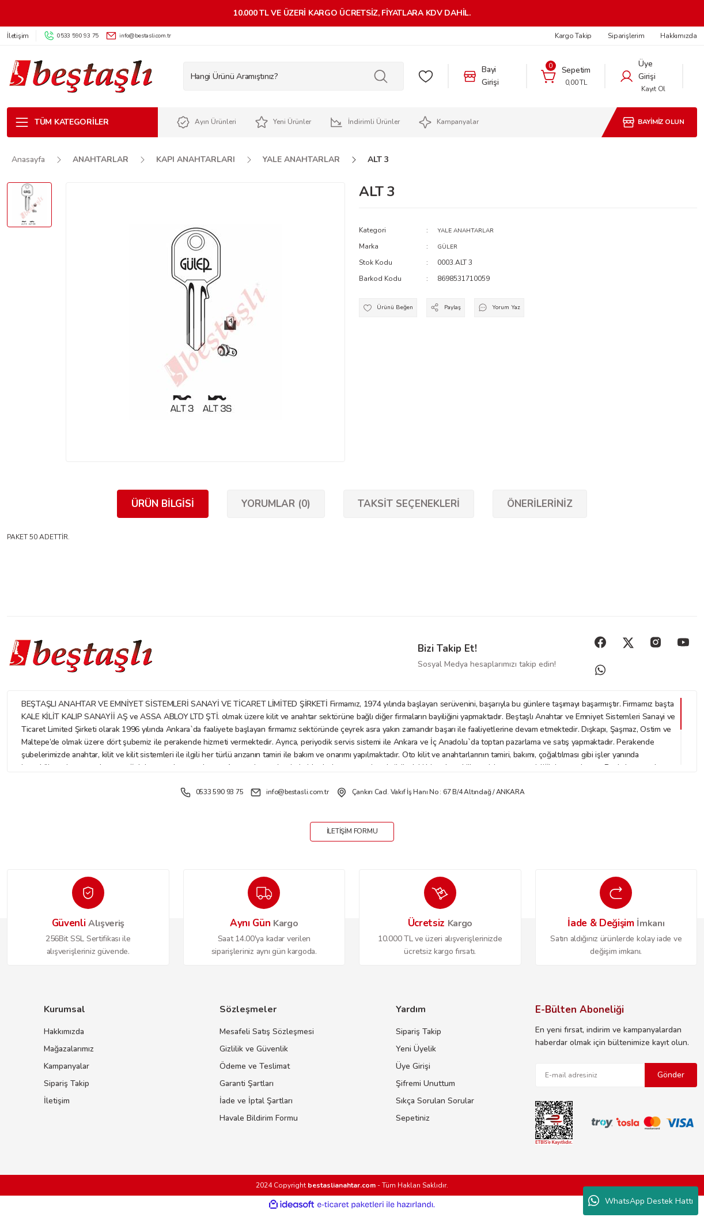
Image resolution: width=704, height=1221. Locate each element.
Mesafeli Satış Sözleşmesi (266, 1039)
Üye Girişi (413, 1074)
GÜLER (448, 246)
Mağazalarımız (69, 1056)
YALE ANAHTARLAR (469, 230)
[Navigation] (82, 122)
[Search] (293, 76)
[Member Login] (643, 76)
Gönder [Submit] (670, 1082)
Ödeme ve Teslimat (254, 1074)
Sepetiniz (413, 1126)
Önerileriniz (540, 503)
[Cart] (566, 76)
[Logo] (80, 76)
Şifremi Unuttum (425, 1091)
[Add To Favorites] (394, 311)
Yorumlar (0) (276, 503)
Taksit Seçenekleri (409, 503)
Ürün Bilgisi (162, 503)
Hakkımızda (64, 1039)
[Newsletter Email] (616, 1083)
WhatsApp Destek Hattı (640, 1200)
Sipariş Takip (66, 1091)
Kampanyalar (66, 1074)
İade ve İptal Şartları (256, 1108)
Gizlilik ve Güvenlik (253, 1056)
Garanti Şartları (246, 1091)
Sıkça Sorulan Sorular (435, 1108)
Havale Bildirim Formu (258, 1126)
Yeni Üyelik (416, 1056)
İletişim (57, 1108)
